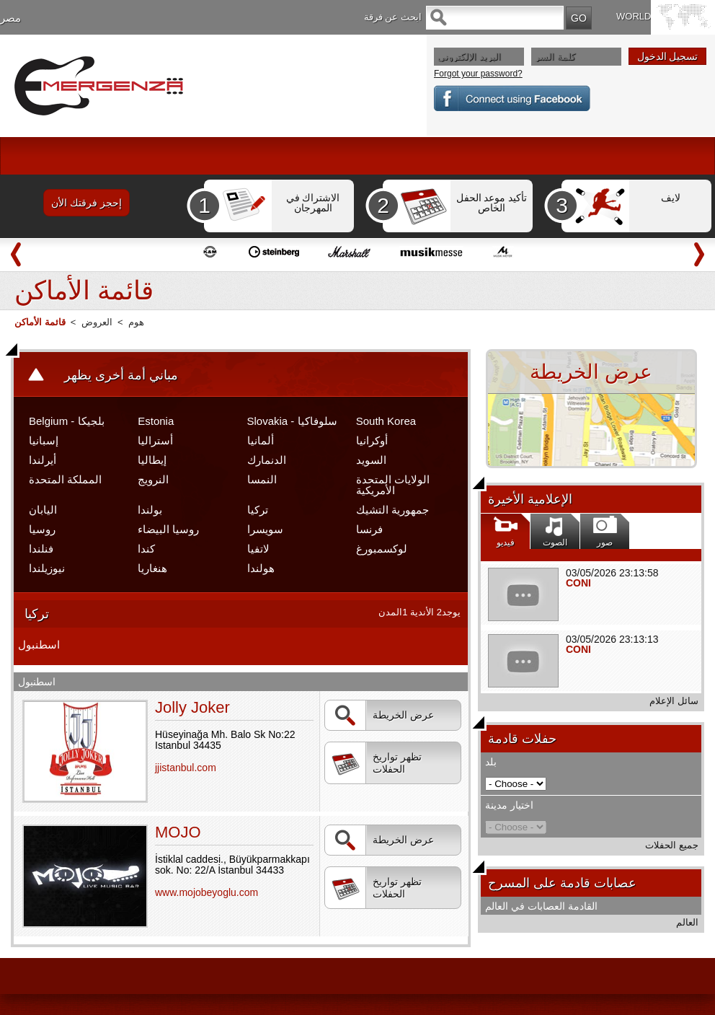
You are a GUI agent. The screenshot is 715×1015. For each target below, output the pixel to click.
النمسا (262, 479)
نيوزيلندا (47, 568)
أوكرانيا (372, 440)
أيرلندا (42, 460)
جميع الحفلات (671, 845)
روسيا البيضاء (168, 529)
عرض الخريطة (383, 715)
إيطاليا (152, 460)
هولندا (261, 568)
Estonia (156, 421)
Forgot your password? (478, 74)
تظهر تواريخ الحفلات (377, 764)
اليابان (43, 510)
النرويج (153, 479)
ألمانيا (260, 440)
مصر (10, 18)
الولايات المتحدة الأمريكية (393, 484)
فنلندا (41, 548)
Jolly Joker (192, 707)
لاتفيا (258, 548)
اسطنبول (39, 644)
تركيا (257, 510)
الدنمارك (266, 460)
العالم (687, 922)
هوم (136, 322)
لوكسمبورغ (381, 548)
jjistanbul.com (185, 767)
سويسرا (265, 529)
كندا (146, 548)
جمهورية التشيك (392, 510)
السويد (371, 460)
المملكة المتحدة (65, 479)
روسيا (42, 529)
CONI (578, 583)
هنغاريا (152, 568)
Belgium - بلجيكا (67, 421)
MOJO (178, 832)
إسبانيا (43, 440)
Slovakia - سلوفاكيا (292, 421)
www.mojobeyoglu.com (206, 892)
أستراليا (155, 440)
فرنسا (369, 529)
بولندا (150, 510)
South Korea (386, 421)
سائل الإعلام (673, 701)
